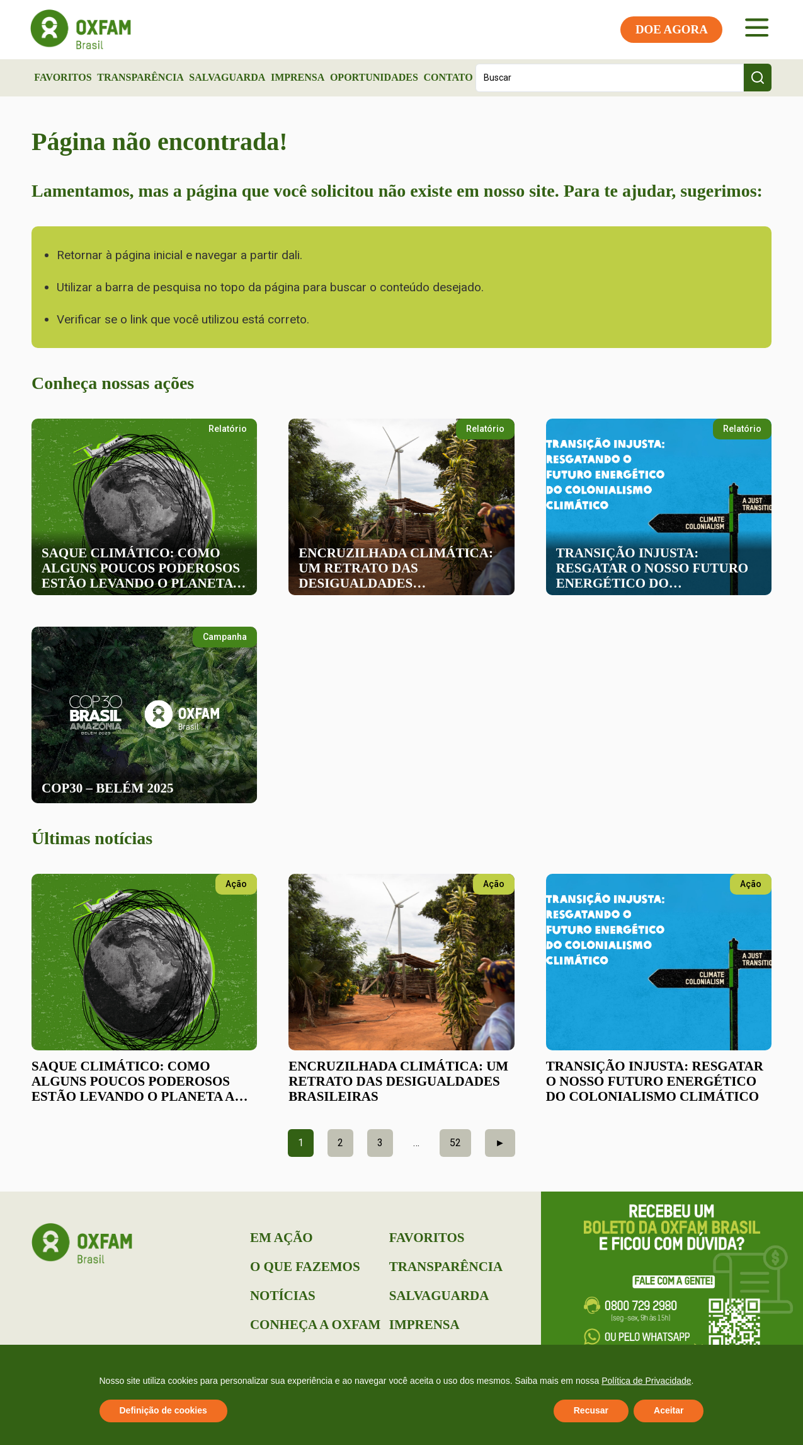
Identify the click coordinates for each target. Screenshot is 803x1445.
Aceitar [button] (668, 1410)
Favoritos (62, 77)
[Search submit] (758, 77)
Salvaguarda (227, 77)
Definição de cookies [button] (163, 1410)
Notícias (283, 1295)
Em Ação (281, 1237)
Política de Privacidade (646, 1381)
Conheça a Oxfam (315, 1324)
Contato (447, 77)
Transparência (140, 77)
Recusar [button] (591, 1410)
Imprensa (297, 77)
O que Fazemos (305, 1266)
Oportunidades (374, 77)
